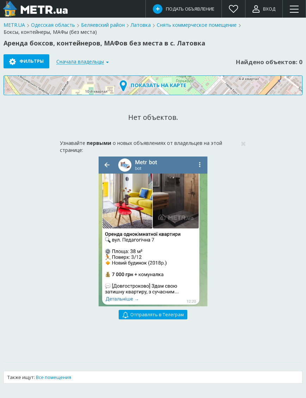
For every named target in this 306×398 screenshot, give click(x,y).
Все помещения (53, 377)
